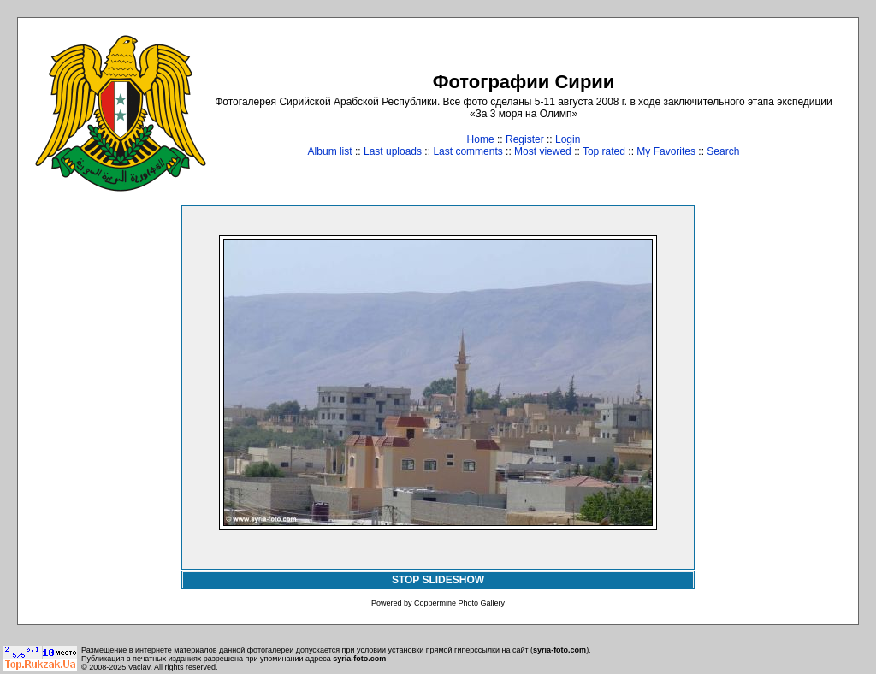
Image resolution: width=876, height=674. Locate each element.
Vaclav (139, 667)
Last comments (467, 151)
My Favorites (665, 151)
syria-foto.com (559, 650)
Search (723, 151)
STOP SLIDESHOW (438, 580)
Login (567, 139)
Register (525, 139)
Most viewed (542, 151)
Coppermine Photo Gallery (459, 603)
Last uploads (393, 151)
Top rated (604, 151)
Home (480, 139)
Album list (330, 151)
